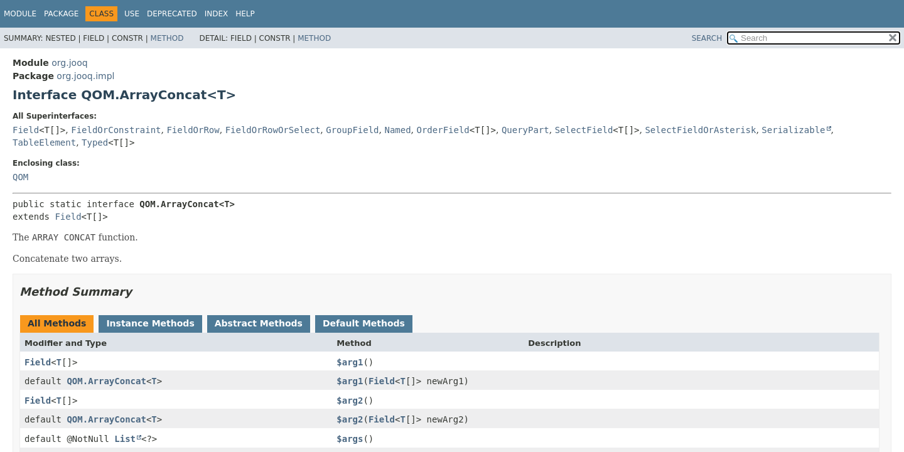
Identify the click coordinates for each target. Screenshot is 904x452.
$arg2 (349, 401)
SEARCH (707, 38)
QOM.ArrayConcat (106, 381)
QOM (20, 177)
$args (349, 439)
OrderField (443, 130)
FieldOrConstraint (116, 130)
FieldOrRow (192, 130)
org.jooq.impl (85, 76)
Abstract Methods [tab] (259, 323)
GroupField (352, 130)
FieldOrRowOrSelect (273, 130)
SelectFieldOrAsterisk (700, 130)
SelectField (584, 130)
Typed (95, 142)
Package (61, 13)
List (125, 439)
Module (20, 13)
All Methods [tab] (57, 323)
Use (131, 13)
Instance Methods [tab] (150, 323)
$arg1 (349, 362)
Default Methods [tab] (364, 323)
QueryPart (525, 130)
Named (397, 130)
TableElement (44, 142)
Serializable (793, 130)
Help (245, 13)
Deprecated (172, 13)
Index (217, 13)
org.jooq (69, 63)
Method (167, 38)
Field (26, 130)
